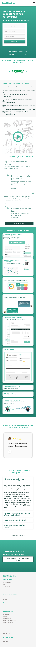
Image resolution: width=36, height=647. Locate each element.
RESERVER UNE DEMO (19, 223)
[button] (18, 479)
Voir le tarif (14, 41)
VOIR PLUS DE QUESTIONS (18, 536)
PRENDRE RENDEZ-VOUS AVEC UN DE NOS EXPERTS (18, 559)
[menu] (34, 3)
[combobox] (14, 37)
